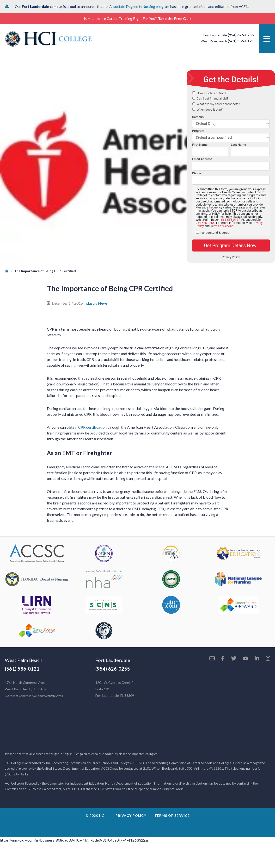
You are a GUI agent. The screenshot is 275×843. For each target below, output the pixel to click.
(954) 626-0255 (241, 35)
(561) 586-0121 (241, 41)
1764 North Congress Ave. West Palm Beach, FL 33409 (34, 689)
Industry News (96, 303)
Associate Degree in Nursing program (139, 6)
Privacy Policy (131, 815)
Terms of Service (172, 815)
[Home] (9, 271)
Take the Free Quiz (174, 18)
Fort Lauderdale (112, 660)
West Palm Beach (23, 660)
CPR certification (92, 427)
